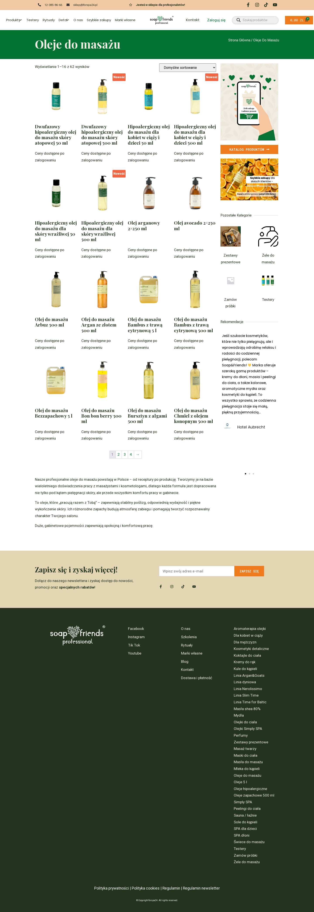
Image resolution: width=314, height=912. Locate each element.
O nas (78, 20)
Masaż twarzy (245, 748)
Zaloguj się (216, 20)
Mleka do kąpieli (247, 768)
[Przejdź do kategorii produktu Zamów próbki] (230, 291)
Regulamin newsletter (201, 888)
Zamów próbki (245, 855)
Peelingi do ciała (247, 808)
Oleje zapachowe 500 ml (254, 795)
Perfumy (241, 735)
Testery (32, 20)
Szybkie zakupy (99, 20)
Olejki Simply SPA (248, 728)
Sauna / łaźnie (245, 815)
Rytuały (49, 20)
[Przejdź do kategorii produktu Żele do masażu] (268, 246)
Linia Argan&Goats (249, 675)
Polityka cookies (146, 888)
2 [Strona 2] (119, 454)
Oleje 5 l (240, 782)
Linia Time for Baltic (250, 702)
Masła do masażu (248, 762)
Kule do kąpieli (245, 669)
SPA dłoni (241, 835)
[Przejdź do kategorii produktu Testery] (268, 288)
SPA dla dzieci (245, 828)
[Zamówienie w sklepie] (187, 67)
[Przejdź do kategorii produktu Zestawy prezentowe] (230, 246)
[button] (245, 473)
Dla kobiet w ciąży (248, 635)
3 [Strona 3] (125, 454)
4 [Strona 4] (131, 454)
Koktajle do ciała (247, 655)
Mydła (239, 715)
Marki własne (125, 20)
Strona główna (239, 40)
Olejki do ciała (245, 722)
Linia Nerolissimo (248, 689)
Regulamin (171, 888)
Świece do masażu (249, 842)
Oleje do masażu (247, 775)
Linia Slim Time (246, 695)
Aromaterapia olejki (250, 628)
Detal (64, 20)
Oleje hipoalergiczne (250, 789)
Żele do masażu (247, 862)
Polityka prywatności (111, 888)
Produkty (14, 20)
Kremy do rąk (244, 662)
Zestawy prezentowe (251, 742)
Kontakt (193, 19)
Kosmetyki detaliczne (251, 648)
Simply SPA (243, 802)
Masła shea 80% (247, 709)
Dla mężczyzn (245, 642)
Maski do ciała (245, 755)
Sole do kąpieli (245, 822)
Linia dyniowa (245, 682)
